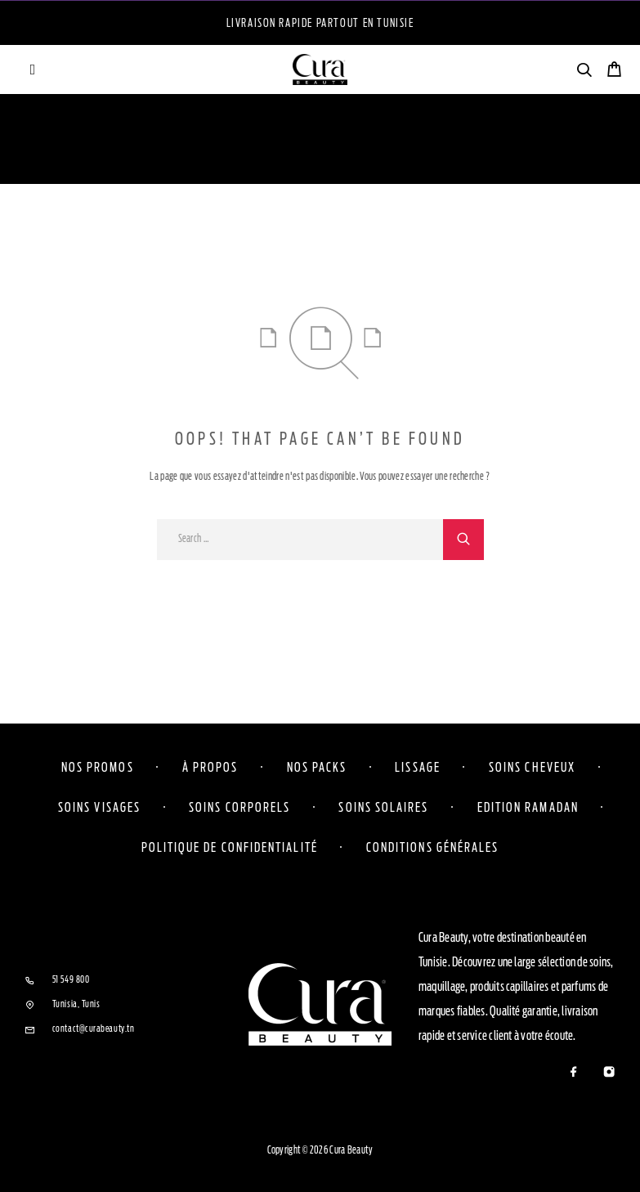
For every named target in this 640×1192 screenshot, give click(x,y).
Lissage (418, 767)
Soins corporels (239, 807)
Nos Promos (97, 767)
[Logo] (320, 69)
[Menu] (32, 69)
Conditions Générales (432, 847)
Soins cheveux (532, 767)
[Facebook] (573, 1073)
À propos (210, 767)
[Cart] (614, 71)
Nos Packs (317, 767)
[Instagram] (608, 1073)
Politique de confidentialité (229, 847)
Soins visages (99, 807)
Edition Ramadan (528, 807)
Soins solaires (383, 807)
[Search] (584, 72)
